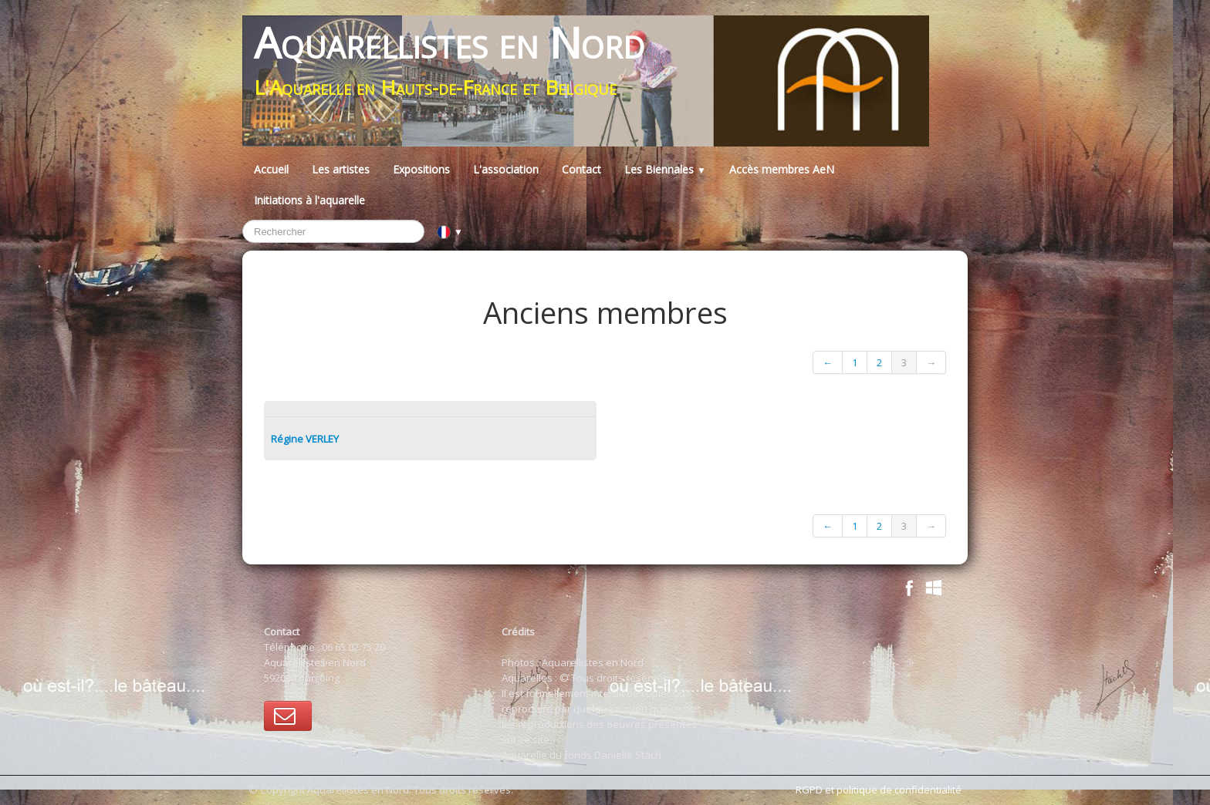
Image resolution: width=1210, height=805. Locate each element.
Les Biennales (665, 169)
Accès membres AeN (781, 169)
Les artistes (341, 169)
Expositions (421, 169)
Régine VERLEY (305, 439)
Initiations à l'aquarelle (309, 200)
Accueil (271, 169)
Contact (581, 169)
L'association (506, 169)
